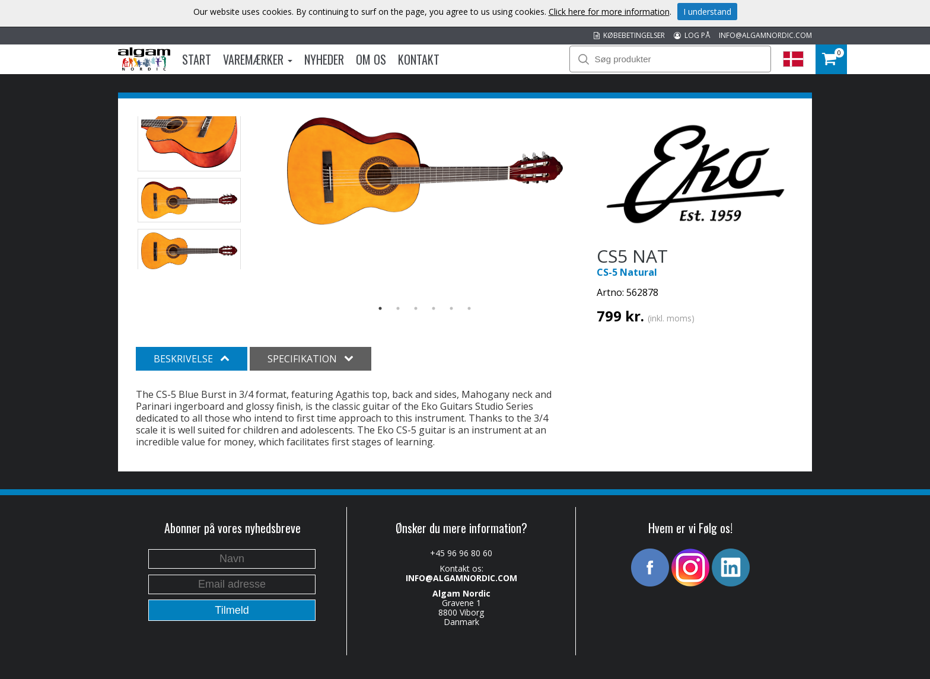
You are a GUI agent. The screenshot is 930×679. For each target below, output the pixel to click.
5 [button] (451, 308)
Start (196, 59)
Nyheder (324, 59)
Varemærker (257, 59)
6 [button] (469, 308)
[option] (425, 171)
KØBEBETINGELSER (629, 35)
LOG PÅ (692, 35)
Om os (371, 59)
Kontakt (418, 59)
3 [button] (416, 308)
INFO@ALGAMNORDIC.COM (765, 35)
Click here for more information (609, 11)
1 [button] (380, 308)
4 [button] (433, 308)
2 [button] (398, 308)
